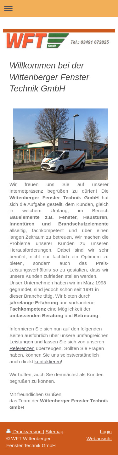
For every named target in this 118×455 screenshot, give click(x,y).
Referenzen (22, 348)
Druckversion (24, 431)
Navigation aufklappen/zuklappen (59, 8)
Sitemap (54, 431)
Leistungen (21, 341)
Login (106, 431)
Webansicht (99, 438)
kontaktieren (48, 361)
